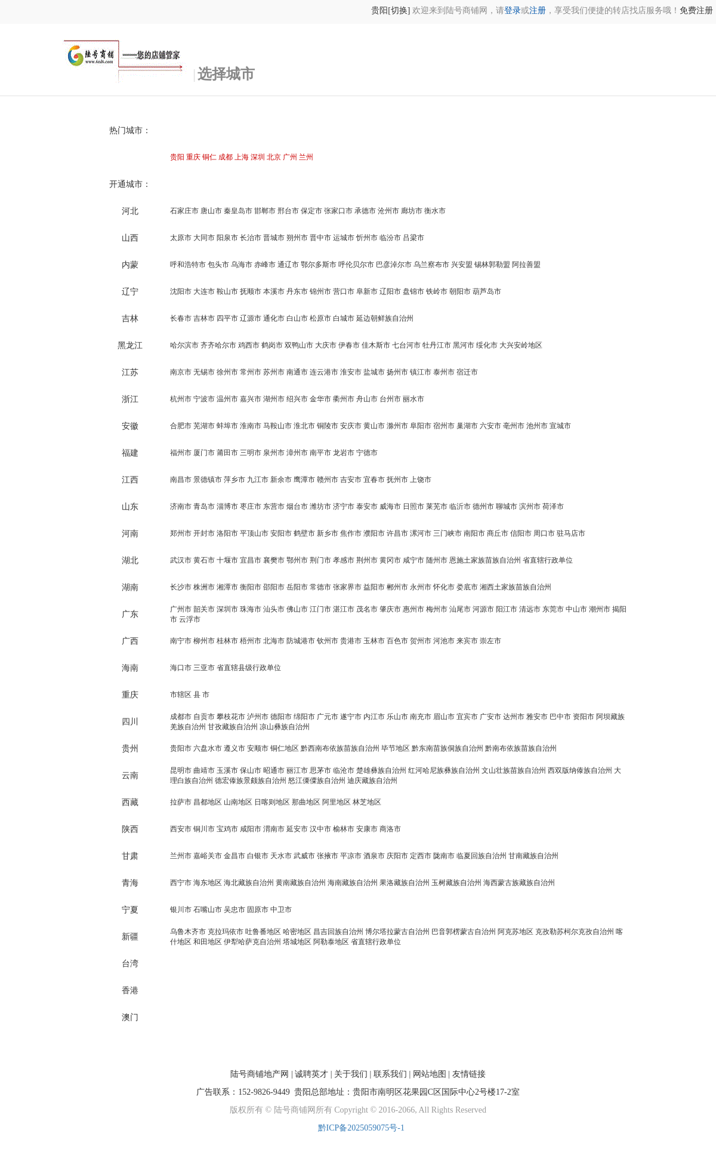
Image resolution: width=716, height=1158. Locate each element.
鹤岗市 (272, 345)
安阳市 (281, 533)
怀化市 (444, 587)
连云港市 (324, 372)
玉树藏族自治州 (456, 883)
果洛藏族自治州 (404, 883)
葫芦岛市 (487, 291)
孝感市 (343, 560)
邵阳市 (274, 587)
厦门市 (204, 453)
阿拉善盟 (526, 264)
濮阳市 (374, 533)
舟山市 (367, 399)
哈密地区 (297, 931)
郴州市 (397, 587)
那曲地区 (306, 802)
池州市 (537, 426)
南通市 (297, 372)
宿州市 (444, 426)
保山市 (250, 770)
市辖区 (181, 694)
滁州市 (397, 426)
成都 (225, 157)
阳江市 (506, 609)
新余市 (281, 479)
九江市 (257, 479)
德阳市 (281, 716)
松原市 (320, 318)
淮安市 (351, 372)
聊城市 (506, 506)
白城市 (343, 318)
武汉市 (181, 560)
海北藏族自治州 (249, 883)
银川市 (181, 909)
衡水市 (435, 211)
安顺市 (257, 748)
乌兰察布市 (431, 264)
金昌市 (234, 856)
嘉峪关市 (207, 856)
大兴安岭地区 (520, 345)
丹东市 (297, 291)
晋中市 (320, 238)
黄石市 (204, 560)
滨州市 (530, 506)
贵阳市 (181, 748)
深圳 (258, 157)
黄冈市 (390, 560)
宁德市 (367, 453)
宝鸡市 (227, 829)
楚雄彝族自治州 (381, 770)
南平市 (320, 453)
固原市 (257, 909)
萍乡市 (234, 479)
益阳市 (374, 587)
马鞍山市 (277, 426)
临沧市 (343, 770)
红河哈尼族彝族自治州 (444, 770)
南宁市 (181, 641)
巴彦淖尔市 (394, 264)
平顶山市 (254, 533)
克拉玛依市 (225, 931)
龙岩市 (343, 453)
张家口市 (338, 211)
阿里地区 (336, 802)
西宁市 (181, 883)
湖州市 (274, 399)
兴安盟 (462, 264)
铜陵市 (327, 426)
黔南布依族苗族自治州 (521, 748)
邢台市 (288, 211)
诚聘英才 (311, 1074)
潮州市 (599, 609)
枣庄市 (250, 506)
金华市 (320, 399)
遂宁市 (351, 716)
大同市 (204, 238)
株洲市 (204, 587)
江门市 (320, 609)
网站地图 (429, 1074)
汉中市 (320, 829)
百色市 (397, 641)
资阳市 (583, 716)
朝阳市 (460, 291)
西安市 (181, 829)
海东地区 (207, 883)
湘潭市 (227, 587)
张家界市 (347, 587)
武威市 (304, 856)
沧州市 (388, 211)
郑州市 (181, 533)
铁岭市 (437, 291)
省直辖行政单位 (548, 560)
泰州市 (444, 372)
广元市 (327, 716)
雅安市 (537, 716)
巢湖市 (467, 426)
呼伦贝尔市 (356, 264)
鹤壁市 (304, 533)
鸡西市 (249, 345)
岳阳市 (297, 587)
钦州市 (327, 641)
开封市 (204, 533)
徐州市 (227, 372)
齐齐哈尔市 (218, 345)
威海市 (390, 506)
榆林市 (343, 829)
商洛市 (390, 829)
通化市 (274, 318)
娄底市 (467, 587)
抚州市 (397, 479)
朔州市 (297, 238)
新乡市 (327, 533)
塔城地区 (297, 942)
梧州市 (250, 641)
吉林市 (204, 318)
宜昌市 (250, 560)
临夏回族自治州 (481, 856)
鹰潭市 (304, 479)
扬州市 (397, 372)
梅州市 (437, 609)
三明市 (250, 453)
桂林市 (227, 641)
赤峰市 (265, 264)
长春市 (181, 318)
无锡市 (204, 372)
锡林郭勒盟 (492, 264)
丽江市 (297, 770)
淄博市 (227, 506)
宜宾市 (467, 716)
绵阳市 (304, 716)
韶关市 (204, 609)
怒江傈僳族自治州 (316, 780)
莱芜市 (437, 506)
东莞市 (553, 609)
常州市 (250, 372)
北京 (274, 157)
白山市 (297, 318)
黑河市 (463, 345)
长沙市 (181, 587)
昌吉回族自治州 (338, 931)
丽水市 (413, 399)
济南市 (181, 506)
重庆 (193, 157)
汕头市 (274, 609)
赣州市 (327, 479)
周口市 (544, 533)
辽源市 (250, 318)
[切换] (399, 10)
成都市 (181, 716)
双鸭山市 (299, 345)
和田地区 (207, 942)
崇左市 (490, 641)
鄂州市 (297, 560)
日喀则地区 (272, 802)
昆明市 (181, 770)
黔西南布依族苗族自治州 (340, 748)
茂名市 (367, 609)
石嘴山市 (207, 909)
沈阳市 (181, 291)
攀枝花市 (231, 716)
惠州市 (413, 609)
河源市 (483, 609)
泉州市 (274, 453)
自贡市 (204, 716)
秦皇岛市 (238, 211)
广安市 (490, 716)
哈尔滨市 (184, 345)
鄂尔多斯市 (319, 264)
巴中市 (560, 716)
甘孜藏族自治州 (233, 727)
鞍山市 (227, 291)
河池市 (444, 641)
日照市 (413, 506)
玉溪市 (227, 770)
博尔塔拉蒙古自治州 (397, 931)
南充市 (420, 716)
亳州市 (513, 426)
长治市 (250, 238)
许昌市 (397, 533)
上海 (241, 157)
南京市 (181, 372)
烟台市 (297, 506)
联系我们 (390, 1074)
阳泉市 (227, 238)
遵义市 (234, 748)
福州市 (181, 453)
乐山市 (397, 716)
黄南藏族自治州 (301, 883)
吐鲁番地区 (263, 931)
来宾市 (467, 641)
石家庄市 (184, 211)
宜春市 (374, 479)
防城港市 (300, 641)
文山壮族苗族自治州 (514, 770)
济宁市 (343, 506)
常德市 (320, 587)
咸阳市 (250, 829)
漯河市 (420, 533)
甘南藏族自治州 (533, 856)
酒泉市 (374, 856)
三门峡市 (447, 533)
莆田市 (227, 453)
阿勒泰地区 (331, 942)
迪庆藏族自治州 (372, 780)
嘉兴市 (250, 399)
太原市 (181, 238)
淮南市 (250, 426)
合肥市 (181, 426)
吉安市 (351, 479)
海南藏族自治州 (353, 883)
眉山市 (444, 716)
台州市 (390, 399)
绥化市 (487, 345)
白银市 (257, 856)
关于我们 (351, 1074)
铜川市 (204, 829)
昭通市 (274, 770)
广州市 (181, 609)
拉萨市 (181, 802)
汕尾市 (460, 609)
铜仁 (209, 157)
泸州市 (257, 716)
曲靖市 (204, 770)
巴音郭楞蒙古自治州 (463, 931)
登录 (512, 10)
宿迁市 (467, 372)
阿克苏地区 (515, 931)
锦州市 (320, 291)
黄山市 (374, 426)
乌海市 (241, 264)
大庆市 (326, 345)
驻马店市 (571, 533)
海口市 (181, 668)
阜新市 (367, 291)
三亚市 (204, 668)
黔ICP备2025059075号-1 (361, 1127)
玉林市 (374, 641)
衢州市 (343, 399)
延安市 (297, 829)
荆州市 (367, 560)
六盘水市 (207, 748)
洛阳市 (227, 533)
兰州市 (181, 856)
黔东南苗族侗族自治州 (447, 748)
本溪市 (274, 291)
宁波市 (204, 399)
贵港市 (351, 641)
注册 (537, 10)
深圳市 (227, 609)
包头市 (218, 264)
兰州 (306, 157)
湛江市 (343, 609)
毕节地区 (395, 748)
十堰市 (227, 560)
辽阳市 (390, 291)
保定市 (311, 211)
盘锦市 (413, 291)
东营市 (274, 506)
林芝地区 (367, 802)
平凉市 (351, 856)
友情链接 (469, 1074)
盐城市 (374, 372)
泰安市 (367, 506)
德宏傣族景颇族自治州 (250, 780)
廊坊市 (411, 211)
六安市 (490, 426)
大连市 (204, 291)
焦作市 (351, 533)
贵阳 (177, 157)
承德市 (365, 211)
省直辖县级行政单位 (249, 668)
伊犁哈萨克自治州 (252, 942)
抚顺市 (250, 291)
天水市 (281, 856)
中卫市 (281, 909)
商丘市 (497, 533)
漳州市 (297, 453)
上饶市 (420, 479)
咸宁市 (413, 560)
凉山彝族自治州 (285, 727)
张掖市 (327, 856)
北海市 (274, 641)
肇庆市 (390, 609)
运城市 (343, 238)
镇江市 (420, 372)
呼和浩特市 (188, 264)
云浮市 (189, 619)
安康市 (367, 829)
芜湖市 (204, 426)
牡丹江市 (436, 345)
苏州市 (274, 372)
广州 (290, 157)
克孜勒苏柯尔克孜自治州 (574, 931)
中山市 (576, 609)
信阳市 (521, 533)
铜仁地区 (284, 748)
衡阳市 (250, 587)
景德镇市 (207, 479)
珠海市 (250, 609)
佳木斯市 (376, 345)
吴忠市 (234, 909)
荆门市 (320, 560)
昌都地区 (207, 802)
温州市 (227, 399)
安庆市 (351, 426)
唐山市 (211, 211)
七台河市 (406, 345)
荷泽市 (553, 506)
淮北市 (304, 426)
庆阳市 (397, 856)
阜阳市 (420, 426)
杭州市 (181, 399)
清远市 (530, 609)
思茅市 (320, 770)
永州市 (420, 587)
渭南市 (274, 829)
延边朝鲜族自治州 (384, 318)
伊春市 (349, 345)
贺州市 (420, 641)
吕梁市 (413, 238)
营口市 (343, 291)
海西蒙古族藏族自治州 (519, 883)
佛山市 (297, 609)
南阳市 (474, 533)
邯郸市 (265, 211)
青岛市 (204, 506)
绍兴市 (297, 399)
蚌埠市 (227, 426)
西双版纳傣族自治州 (580, 770)
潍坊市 (320, 506)
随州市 (437, 560)
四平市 (227, 318)
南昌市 (181, 479)
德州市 (483, 506)
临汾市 (390, 238)
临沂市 (460, 506)
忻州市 (367, 238)
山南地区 (238, 802)
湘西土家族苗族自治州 (515, 587)
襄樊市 (274, 560)
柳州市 (204, 641)
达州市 (513, 716)
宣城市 (560, 426)
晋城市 (274, 238)
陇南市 (444, 856)
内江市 (374, 716)
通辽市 (288, 264)
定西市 (420, 856)
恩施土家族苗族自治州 (485, 560)
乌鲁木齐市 (188, 931)
